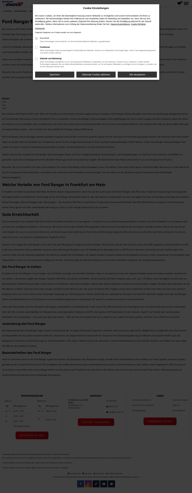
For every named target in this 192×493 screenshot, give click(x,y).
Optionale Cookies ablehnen (96, 74)
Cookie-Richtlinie (138, 24)
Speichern (55, 74)
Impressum (40, 28)
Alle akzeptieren (137, 74)
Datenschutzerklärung (120, 24)
